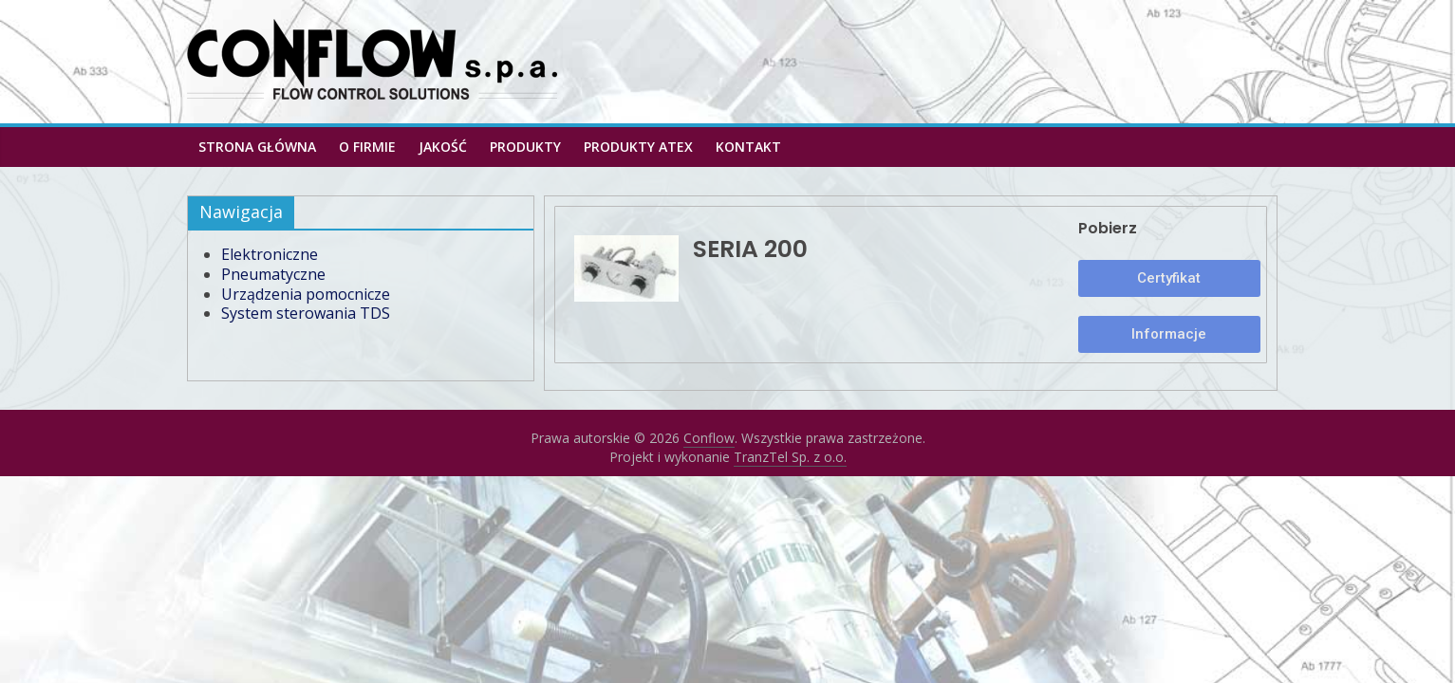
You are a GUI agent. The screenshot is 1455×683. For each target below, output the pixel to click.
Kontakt (748, 147)
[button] (1169, 278)
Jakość (443, 147)
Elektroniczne (269, 254)
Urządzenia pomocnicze (305, 294)
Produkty (525, 147)
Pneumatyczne (273, 274)
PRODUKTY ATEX (638, 147)
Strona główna (257, 147)
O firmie (367, 147)
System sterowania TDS (305, 313)
